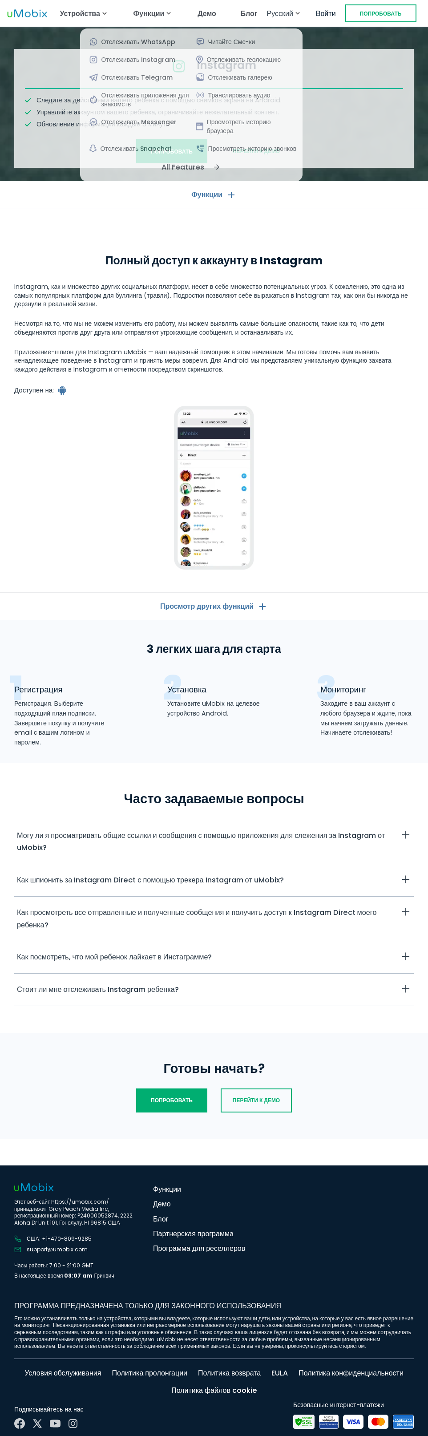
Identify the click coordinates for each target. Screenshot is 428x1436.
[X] (37, 1423)
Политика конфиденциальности (351, 1373)
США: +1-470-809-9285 (53, 1238)
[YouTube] (55, 1423)
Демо (207, 13)
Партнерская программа (193, 1234)
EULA (279, 1373)
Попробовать (381, 13)
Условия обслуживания (62, 1373)
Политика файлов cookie (214, 1390)
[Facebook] (19, 1423)
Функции (167, 1189)
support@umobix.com (51, 1249)
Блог (249, 13)
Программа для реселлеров (199, 1248)
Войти (326, 13)
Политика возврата (229, 1373)
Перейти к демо (256, 151)
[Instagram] (73, 1423)
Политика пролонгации (149, 1373)
